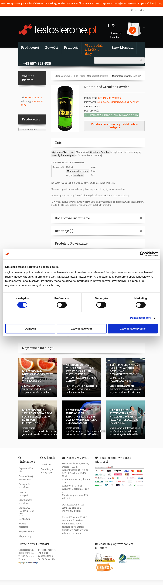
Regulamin (24, 518)
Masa (82, 75)
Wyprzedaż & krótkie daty (94, 49)
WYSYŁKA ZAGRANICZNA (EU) (27, 510)
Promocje (71, 47)
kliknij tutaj (155, 3)
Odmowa (30, 328)
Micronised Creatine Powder (126, 75)
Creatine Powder (99, 152)
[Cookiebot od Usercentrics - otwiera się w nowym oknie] (142, 254)
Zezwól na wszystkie (133, 328)
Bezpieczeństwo (27, 531)
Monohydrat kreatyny (97, 75)
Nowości (51, 47)
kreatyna (78, 175)
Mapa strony (25, 536)
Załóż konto (116, 37)
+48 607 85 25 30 (33, 97)
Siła (76, 75)
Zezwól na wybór (81, 328)
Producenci (30, 47)
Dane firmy (46, 464)
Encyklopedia (123, 47)
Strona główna (62, 75)
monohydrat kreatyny (63, 155)
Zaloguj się (116, 33)
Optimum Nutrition (109, 98)
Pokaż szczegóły (140, 317)
